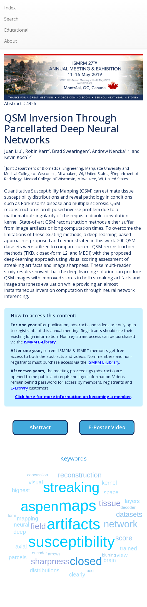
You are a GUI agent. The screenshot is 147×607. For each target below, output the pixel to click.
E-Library (19, 388)
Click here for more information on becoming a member (73, 396)
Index (10, 8)
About (10, 41)
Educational (16, 30)
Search (11, 19)
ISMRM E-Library (40, 342)
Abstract (40, 427)
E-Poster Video (106, 427)
